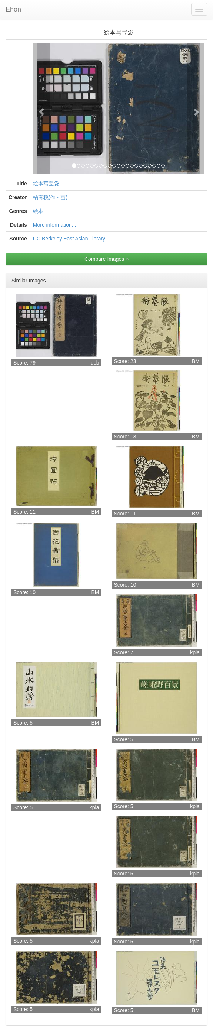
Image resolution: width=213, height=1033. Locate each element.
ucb (95, 363)
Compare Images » (106, 259)
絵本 (38, 211)
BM (196, 361)
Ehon (13, 9)
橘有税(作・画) (50, 197)
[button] (41, 108)
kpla (195, 652)
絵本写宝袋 (46, 184)
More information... (54, 225)
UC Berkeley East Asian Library (69, 239)
